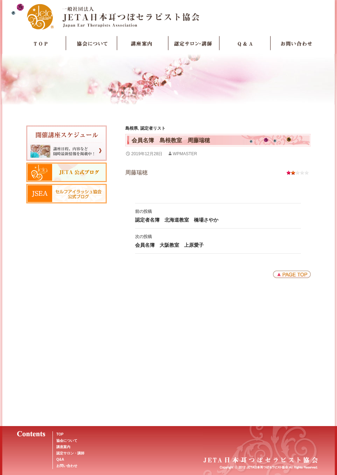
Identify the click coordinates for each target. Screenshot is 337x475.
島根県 (131, 128)
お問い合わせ (296, 43)
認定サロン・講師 (193, 43)
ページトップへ (292, 274)
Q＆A (245, 43)
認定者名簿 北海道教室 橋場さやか (218, 215)
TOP (40, 43)
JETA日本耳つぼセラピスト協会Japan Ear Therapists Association (168, 16)
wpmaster (185, 153)
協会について (91, 43)
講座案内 (142, 43)
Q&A (60, 459)
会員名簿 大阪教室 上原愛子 (218, 240)
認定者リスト (153, 128)
